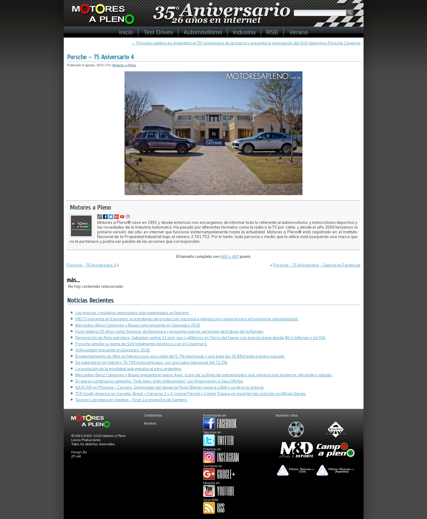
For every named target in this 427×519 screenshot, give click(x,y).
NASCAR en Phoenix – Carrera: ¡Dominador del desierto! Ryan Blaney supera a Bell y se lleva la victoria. (169, 387)
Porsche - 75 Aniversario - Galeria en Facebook (317, 265)
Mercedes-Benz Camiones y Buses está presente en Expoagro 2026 (137, 325)
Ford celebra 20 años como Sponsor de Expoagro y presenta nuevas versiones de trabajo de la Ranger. (169, 331)
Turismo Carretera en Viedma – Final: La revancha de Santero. (131, 399)
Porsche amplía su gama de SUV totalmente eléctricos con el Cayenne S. (141, 343)
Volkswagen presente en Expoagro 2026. (113, 350)
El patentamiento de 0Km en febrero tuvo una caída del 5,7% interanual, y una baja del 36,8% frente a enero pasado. (180, 356)
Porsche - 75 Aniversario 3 (91, 265)
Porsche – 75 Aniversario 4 (100, 57)
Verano (298, 32)
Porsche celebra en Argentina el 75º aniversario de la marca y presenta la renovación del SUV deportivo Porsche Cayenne (246, 43)
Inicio (126, 32)
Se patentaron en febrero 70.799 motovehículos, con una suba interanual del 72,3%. (151, 362)
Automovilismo (203, 32)
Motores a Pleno (124, 65)
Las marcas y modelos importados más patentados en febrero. (132, 312)
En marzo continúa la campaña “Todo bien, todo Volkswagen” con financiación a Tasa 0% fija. (159, 381)
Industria (244, 32)
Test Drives (158, 32)
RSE (272, 32)
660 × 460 (230, 256)
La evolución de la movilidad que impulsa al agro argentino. (128, 368)
